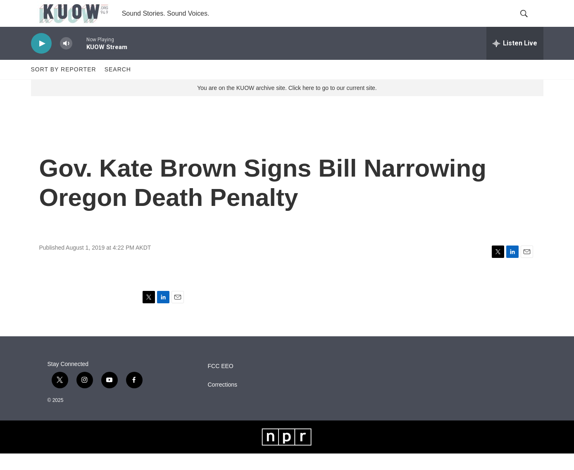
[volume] (66, 60)
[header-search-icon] (530, 22)
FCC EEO (220, 383)
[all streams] (514, 59)
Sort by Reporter (63, 86)
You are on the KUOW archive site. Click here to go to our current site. (286, 104)
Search (118, 86)
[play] (41, 60)
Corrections (223, 401)
